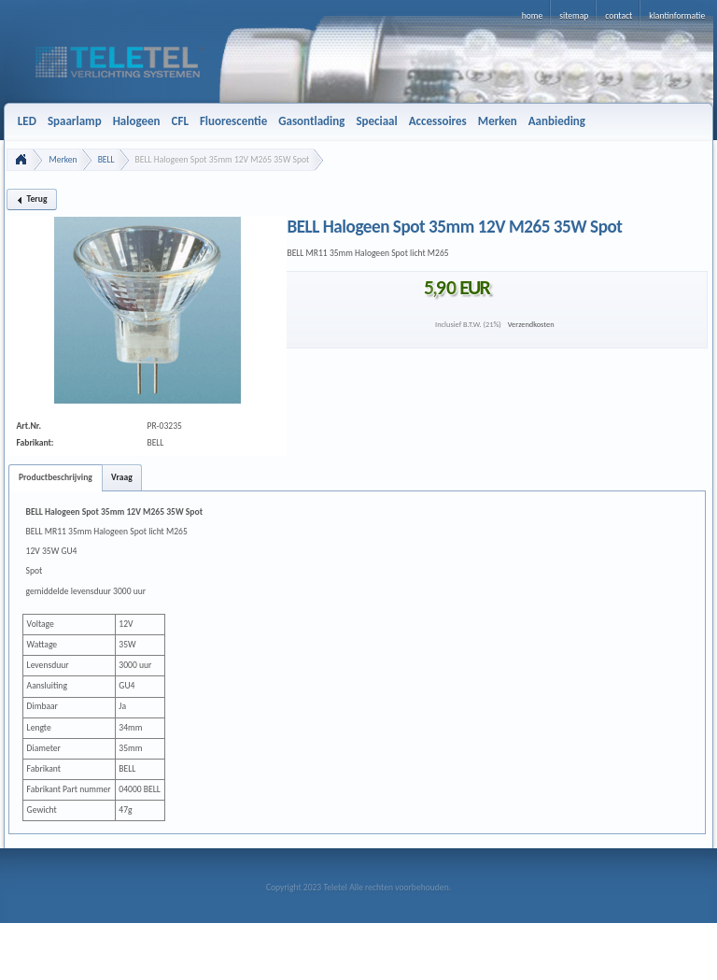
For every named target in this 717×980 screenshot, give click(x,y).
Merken (63, 159)
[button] (32, 199)
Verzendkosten (531, 324)
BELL (106, 159)
